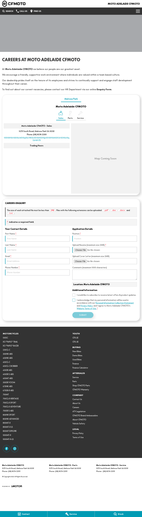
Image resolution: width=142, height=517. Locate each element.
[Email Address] (36, 139)
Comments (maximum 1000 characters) (104, 273)
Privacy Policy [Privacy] (86, 305)
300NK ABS (8, 354)
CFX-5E (75, 342)
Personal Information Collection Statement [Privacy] (114, 303)
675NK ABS (8, 386)
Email (37, 259)
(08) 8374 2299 (40, 134)
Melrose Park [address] (71, 99)
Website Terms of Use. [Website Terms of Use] (87, 308)
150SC (5, 338)
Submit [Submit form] (83, 315)
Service (75, 377)
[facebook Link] (6, 448)
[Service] (71, 514)
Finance (75, 364)
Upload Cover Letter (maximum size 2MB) (104, 259)
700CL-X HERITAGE (11, 398)
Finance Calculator (80, 368)
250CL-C (6, 350)
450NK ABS (8, 358)
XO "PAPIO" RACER (11, 346)
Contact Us (77, 399)
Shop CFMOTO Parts (81, 385)
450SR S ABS (8, 374)
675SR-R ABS (8, 390)
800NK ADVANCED (11, 419)
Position (104, 237)
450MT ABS (8, 378)
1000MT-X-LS (8, 439)
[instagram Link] (14, 448)
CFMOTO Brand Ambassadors (85, 415)
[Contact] (23, 514)
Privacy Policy (77, 433)
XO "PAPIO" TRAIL (10, 342)
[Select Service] (80, 115)
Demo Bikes (77, 355)
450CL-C (6, 362)
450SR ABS (7, 370)
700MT (6, 394)
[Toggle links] (12, 486)
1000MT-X (7, 435)
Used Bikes (77, 359)
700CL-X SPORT (9, 403)
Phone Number (37, 270)
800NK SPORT (9, 415)
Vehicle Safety (78, 423)
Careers (75, 407)
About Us (76, 403)
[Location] (61, 115)
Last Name (37, 248)
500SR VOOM (9, 382)
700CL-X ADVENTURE (12, 407)
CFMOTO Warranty (80, 389)
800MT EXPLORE (10, 431)
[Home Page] (13, 3)
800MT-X (7, 423)
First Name (37, 237)
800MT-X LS (8, 427)
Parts (74, 381)
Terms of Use (78, 437)
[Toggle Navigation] (138, 11)
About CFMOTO (79, 419)
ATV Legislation (79, 411)
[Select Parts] (70, 115)
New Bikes (76, 351)
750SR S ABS (8, 411)
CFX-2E (75, 338)
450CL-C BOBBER (10, 366)
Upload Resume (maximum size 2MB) (104, 248)
